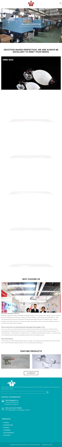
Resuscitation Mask (8, 425)
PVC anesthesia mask (24, 333)
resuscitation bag (5, 333)
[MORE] (11, 388)
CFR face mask (14, 333)
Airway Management (8, 432)
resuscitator (53, 331)
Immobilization (7, 430)
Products (6, 419)
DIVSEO (50, 444)
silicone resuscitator (38, 331)
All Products (31, 373)
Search (47, 392)
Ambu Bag (6, 422)
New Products (6, 435)
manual (48, 331)
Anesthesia (6, 427)
